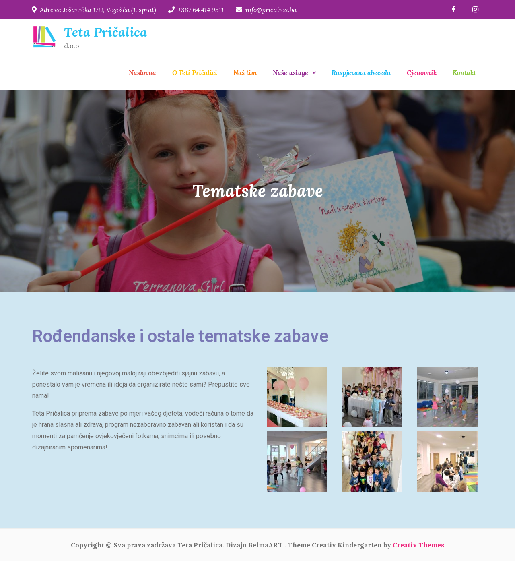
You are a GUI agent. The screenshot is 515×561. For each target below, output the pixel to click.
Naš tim (245, 72)
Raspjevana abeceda (361, 72)
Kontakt (464, 72)
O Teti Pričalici (194, 72)
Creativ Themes (418, 545)
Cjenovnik (422, 72)
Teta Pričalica (105, 32)
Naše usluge (290, 72)
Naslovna (142, 72)
